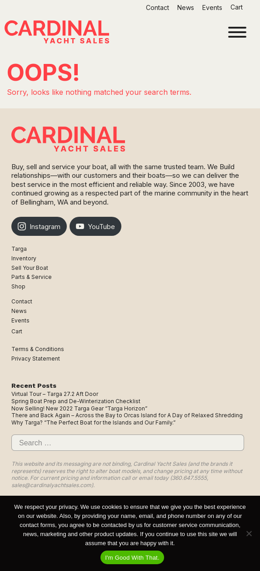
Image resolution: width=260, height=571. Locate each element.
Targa (19, 248)
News (185, 7)
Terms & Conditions (37, 349)
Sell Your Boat (29, 267)
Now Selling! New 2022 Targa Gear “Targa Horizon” (79, 408)
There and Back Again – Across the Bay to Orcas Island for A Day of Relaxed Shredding (127, 415)
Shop (18, 286)
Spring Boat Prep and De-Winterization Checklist (75, 401)
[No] (248, 533)
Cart (237, 7)
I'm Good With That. (132, 557)
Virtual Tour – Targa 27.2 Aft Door (54, 393)
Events (212, 7)
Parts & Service (31, 276)
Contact (157, 7)
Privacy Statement (35, 358)
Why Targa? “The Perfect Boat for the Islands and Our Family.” (93, 422)
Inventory (23, 258)
